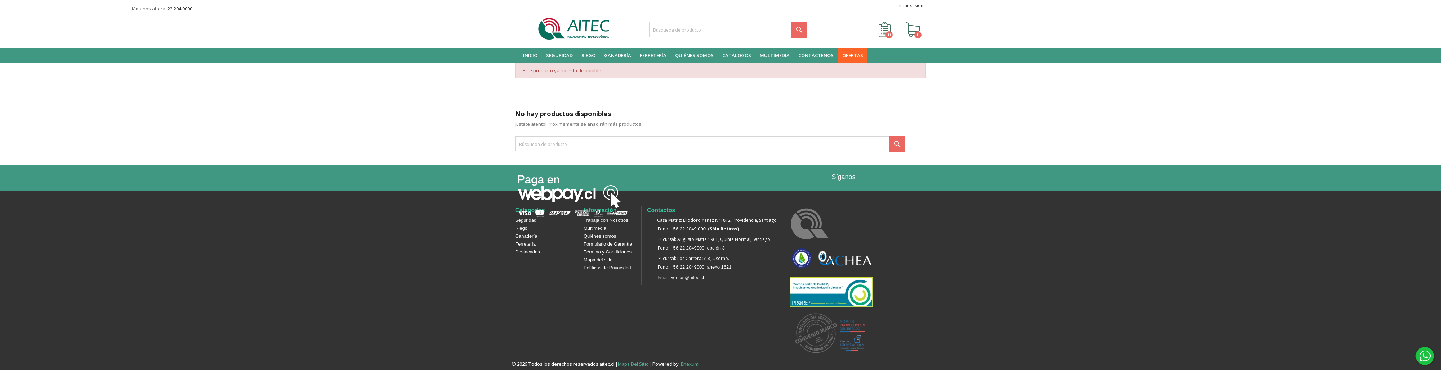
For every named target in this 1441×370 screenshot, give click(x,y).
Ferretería (525, 244)
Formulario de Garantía (608, 244)
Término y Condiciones (608, 252)
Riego (521, 228)
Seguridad (525, 220)
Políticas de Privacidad (607, 267)
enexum (691, 364)
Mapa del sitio (598, 259)
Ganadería (526, 236)
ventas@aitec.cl (687, 277)
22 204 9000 (180, 9)
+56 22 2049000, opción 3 (697, 248)
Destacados (527, 252)
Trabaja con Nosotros (606, 220)
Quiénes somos (600, 236)
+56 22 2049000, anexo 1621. (701, 267)
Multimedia (595, 228)
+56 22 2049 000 (688, 229)
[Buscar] (728, 29)
